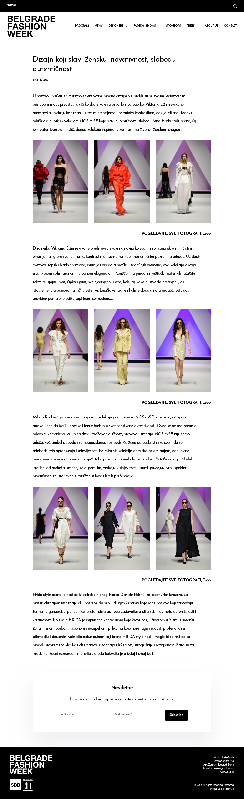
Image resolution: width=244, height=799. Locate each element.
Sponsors (173, 26)
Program (82, 26)
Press (194, 26)
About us (211, 26)
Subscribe (176, 715)
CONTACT (230, 26)
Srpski (11, 5)
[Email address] (137, 714)
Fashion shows (147, 26)
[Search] (235, 6)
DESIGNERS (118, 26)
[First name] (82, 714)
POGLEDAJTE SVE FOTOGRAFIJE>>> (176, 234)
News (98, 26)
